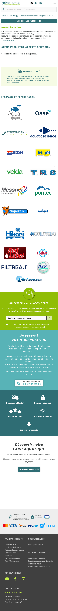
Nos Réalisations (12, 561)
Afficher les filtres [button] (29, 21)
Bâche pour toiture (35, 544)
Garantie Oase (10, 553)
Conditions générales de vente (40, 561)
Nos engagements (12, 558)
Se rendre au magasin (29, 469)
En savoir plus (8, 40)
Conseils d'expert (12, 544)
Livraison (8, 555)
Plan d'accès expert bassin (39, 566)
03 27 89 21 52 (13, 592)
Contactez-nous (34, 564)
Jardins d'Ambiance (13, 547)
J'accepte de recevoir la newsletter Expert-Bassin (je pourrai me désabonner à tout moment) (30, 326)
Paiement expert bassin (14, 550)
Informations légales (36, 558)
